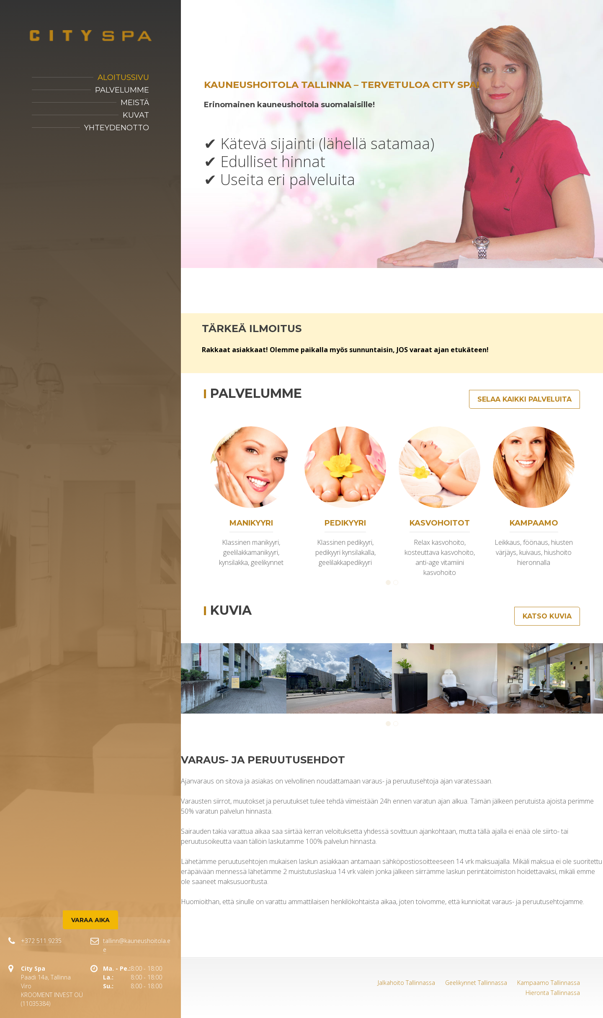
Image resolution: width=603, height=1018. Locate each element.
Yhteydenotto (116, 127)
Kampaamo (534, 523)
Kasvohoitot (440, 523)
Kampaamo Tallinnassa (548, 983)
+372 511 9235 (41, 941)
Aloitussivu (123, 77)
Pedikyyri (345, 523)
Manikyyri (251, 523)
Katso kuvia (547, 616)
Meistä (135, 102)
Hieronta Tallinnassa (553, 993)
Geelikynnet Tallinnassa (476, 983)
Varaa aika (90, 920)
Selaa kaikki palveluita (524, 399)
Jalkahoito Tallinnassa (406, 983)
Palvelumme (122, 90)
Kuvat (136, 115)
